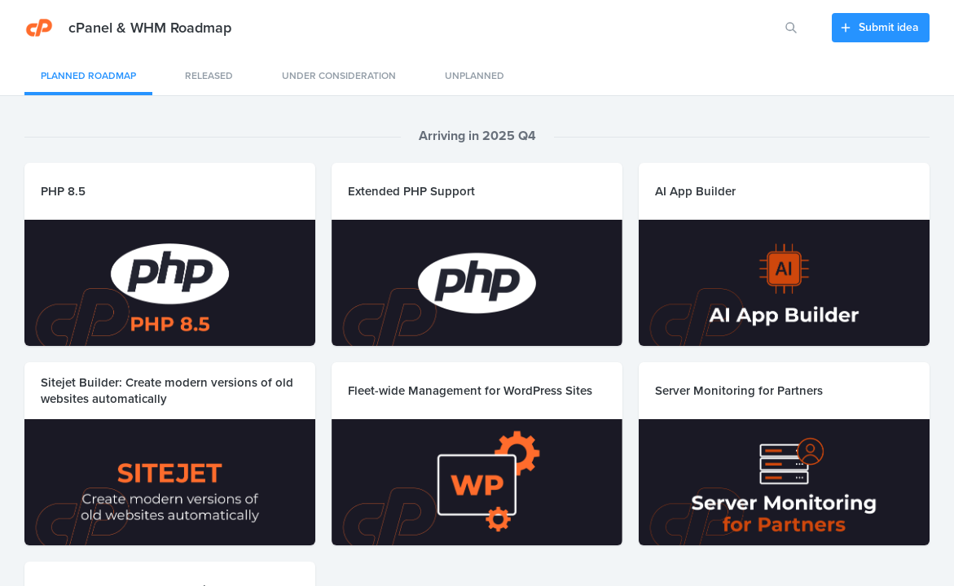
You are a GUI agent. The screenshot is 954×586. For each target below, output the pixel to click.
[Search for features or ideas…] (791, 27)
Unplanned (474, 75)
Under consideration (339, 75)
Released (209, 75)
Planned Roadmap (88, 75)
